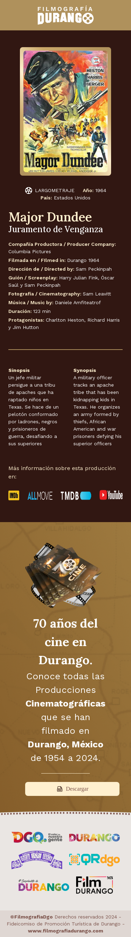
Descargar (72, 789)
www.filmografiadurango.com (65, 931)
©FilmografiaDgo (31, 917)
